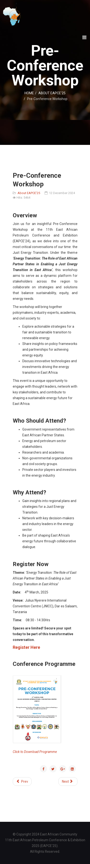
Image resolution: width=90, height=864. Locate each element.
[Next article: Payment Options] (68, 781)
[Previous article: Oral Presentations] (22, 781)
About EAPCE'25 (29, 193)
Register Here (26, 647)
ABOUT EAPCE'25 (52, 93)
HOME (29, 93)
